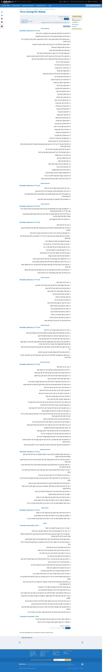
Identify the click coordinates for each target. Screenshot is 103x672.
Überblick (65, 652)
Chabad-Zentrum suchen (82, 1)
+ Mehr (49, 5)
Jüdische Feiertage (56, 652)
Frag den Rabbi (73, 1)
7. (59, 18)
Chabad (41, 663)
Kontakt (81, 668)
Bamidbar (36, 9)
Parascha (22, 9)
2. (50, 18)
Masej (41, 9)
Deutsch (96, 1)
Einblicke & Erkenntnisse (28, 5)
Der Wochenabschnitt (49, 9)
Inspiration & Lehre (41, 5)
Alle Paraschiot (29, 9)
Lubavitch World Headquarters (67, 663)
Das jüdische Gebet (56, 654)
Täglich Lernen (42, 654)
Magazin (31, 655)
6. (57, 18)
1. (48, 18)
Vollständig (66, 18)
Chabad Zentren (66, 653)
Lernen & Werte (16, 5)
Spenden (90, 1)
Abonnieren (66, 1)
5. (55, 18)
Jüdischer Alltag (6, 5)
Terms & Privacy (75, 668)
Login (61, 1)
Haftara (62, 18)
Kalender (41, 653)
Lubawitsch (44, 663)
